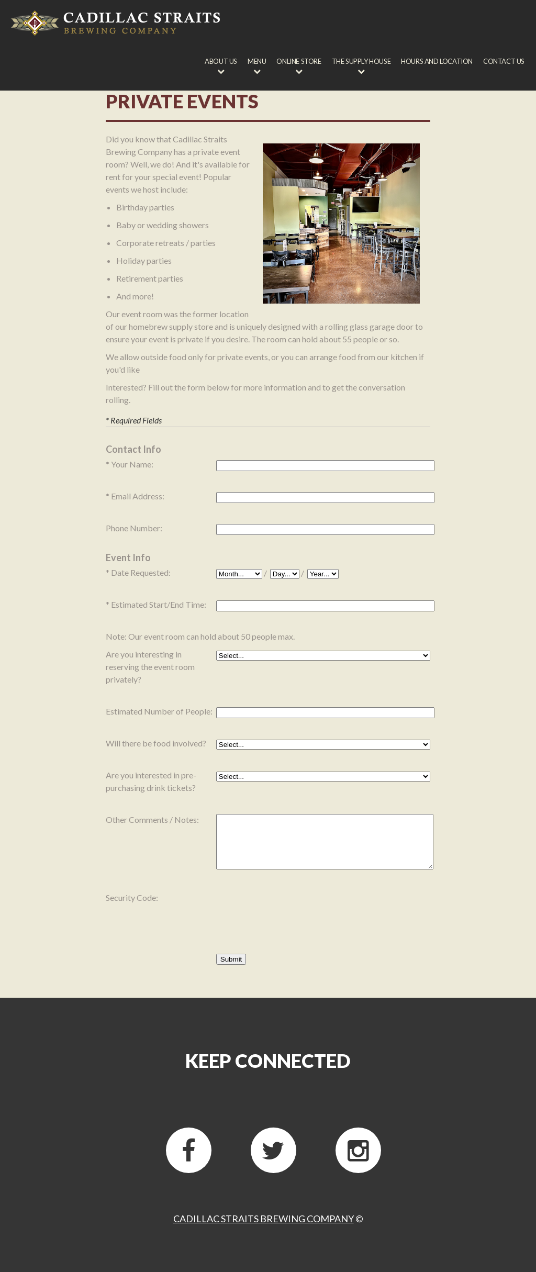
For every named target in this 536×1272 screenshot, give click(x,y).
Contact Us (503, 61)
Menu (257, 61)
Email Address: (137, 496)
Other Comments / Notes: (152, 819)
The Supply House (361, 61)
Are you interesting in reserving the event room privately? (150, 666)
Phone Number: (134, 528)
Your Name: (132, 464)
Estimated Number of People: (159, 711)
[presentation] (295, 912)
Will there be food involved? (156, 743)
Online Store (298, 61)
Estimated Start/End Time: (158, 604)
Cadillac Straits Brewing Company (263, 1218)
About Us (221, 61)
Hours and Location (437, 61)
